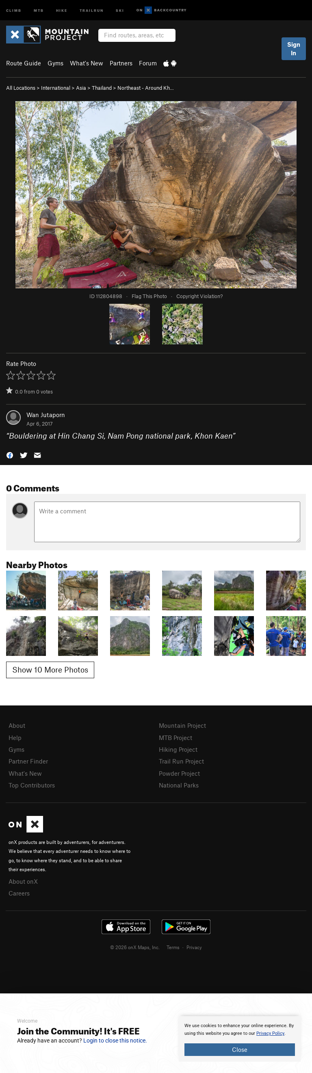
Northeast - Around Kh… (145, 87)
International (55, 87)
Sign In (293, 48)
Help (15, 737)
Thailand (102, 87)
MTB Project (175, 737)
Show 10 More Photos (50, 669)
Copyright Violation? (199, 296)
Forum (148, 63)
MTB (39, 10)
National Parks (179, 785)
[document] (239, 1039)
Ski (120, 10)
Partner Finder (28, 761)
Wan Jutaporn (45, 414)
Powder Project (179, 773)
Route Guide (23, 63)
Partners (121, 63)
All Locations (20, 87)
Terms (173, 947)
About (17, 725)
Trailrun (92, 10)
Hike (61, 10)
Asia (81, 87)
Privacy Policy (270, 1033)
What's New (86, 63)
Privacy (194, 947)
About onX (23, 881)
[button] (9, 454)
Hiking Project (178, 749)
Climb (14, 10)
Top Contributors (32, 785)
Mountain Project (182, 725)
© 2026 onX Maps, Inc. (135, 947)
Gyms (55, 63)
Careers (19, 893)
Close (239, 1049)
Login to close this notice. (115, 1040)
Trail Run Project (181, 761)
